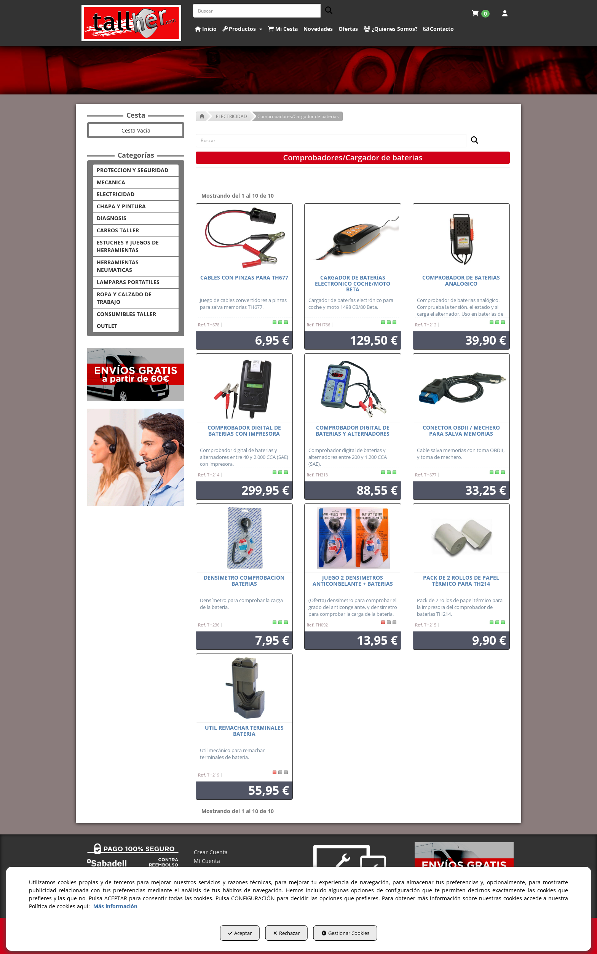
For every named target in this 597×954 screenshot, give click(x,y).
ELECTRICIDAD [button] (115, 194)
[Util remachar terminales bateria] (244, 688)
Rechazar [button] (286, 935)
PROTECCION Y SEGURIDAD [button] (132, 170)
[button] (131, 23)
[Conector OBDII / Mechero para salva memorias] (461, 388)
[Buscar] (326, 11)
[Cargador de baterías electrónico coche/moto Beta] (353, 238)
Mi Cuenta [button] (207, 861)
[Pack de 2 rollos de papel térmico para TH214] (461, 538)
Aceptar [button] (228, 935)
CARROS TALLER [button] (118, 230)
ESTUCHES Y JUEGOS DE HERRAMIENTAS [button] (128, 246)
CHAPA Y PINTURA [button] (121, 206)
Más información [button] (115, 908)
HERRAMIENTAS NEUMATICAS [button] (118, 266)
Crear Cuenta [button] (211, 852)
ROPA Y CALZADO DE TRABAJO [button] (124, 298)
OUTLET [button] (107, 325)
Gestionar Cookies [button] (357, 935)
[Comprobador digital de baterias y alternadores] (353, 388)
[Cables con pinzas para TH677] (244, 238)
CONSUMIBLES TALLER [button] (126, 314)
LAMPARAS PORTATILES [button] (128, 282)
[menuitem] (480, 13)
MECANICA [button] (111, 182)
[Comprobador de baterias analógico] (461, 238)
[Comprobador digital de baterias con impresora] (244, 388)
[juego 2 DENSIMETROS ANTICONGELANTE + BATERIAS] (353, 538)
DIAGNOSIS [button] (111, 218)
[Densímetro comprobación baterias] (244, 538)
